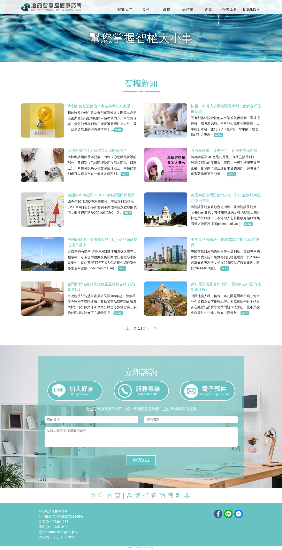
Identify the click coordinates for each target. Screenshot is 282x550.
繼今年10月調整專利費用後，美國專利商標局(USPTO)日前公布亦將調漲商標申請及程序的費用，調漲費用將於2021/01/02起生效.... (100, 207)
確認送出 (141, 460)
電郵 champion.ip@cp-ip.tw (58, 532)
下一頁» (152, 328)
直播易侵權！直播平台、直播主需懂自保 (224, 150)
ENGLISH (251, 9)
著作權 (187, 9)
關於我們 (124, 9)
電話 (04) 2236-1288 (53, 521)
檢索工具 (229, 9)
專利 (146, 9)
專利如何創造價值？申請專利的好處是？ (101, 106)
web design (135, 547)
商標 (166, 9)
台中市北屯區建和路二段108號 (60, 516)
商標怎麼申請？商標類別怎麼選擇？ (97, 150)
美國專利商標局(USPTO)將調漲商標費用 (101, 195)
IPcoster (149, 547)
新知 (208, 9)
